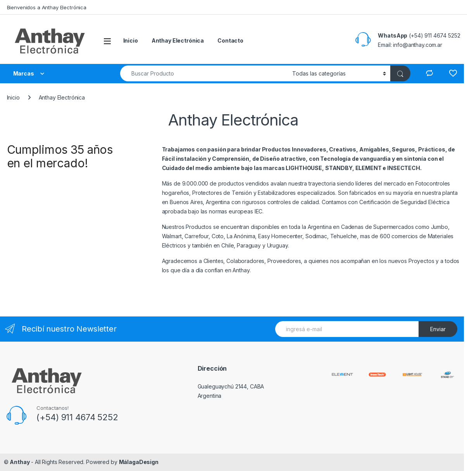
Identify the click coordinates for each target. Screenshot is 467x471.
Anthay (19, 462)
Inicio (130, 40)
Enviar (438, 329)
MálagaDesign (139, 462)
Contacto (230, 40)
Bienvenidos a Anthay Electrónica (47, 7)
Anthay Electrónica (178, 40)
